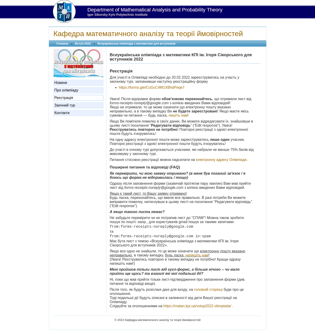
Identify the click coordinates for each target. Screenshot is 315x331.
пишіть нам (178, 115)
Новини (60, 83)
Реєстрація (63, 98)
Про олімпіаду (66, 90)
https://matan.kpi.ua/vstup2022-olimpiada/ (197, 306)
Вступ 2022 (83, 43)
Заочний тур (64, 105)
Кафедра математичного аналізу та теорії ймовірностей (148, 33)
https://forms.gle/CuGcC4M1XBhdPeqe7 (152, 87)
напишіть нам (197, 255)
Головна (62, 43)
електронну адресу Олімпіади (221, 160)
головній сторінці (208, 289)
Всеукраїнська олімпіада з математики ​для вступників (136, 43)
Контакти (62, 113)
